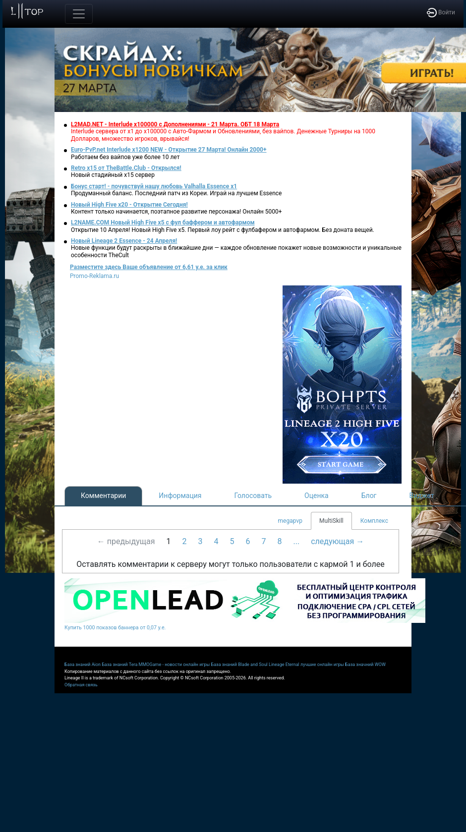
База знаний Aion (82, 664)
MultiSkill (331, 520)
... (296, 541)
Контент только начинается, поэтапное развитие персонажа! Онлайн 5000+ (176, 211)
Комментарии (103, 495)
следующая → (337, 541)
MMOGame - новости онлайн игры (174, 664)
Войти (441, 12)
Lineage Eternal (284, 664)
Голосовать (253, 495)
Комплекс (374, 520)
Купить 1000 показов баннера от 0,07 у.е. (115, 627)
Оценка (316, 495)
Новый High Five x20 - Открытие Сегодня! (129, 204)
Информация (180, 495)
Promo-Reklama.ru (94, 276)
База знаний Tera (119, 664)
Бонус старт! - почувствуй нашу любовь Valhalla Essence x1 (154, 186)
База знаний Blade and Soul (239, 664)
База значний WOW (365, 664)
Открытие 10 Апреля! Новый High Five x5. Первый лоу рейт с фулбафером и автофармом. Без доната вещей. (222, 229)
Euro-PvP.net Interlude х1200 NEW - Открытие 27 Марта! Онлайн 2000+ (169, 149)
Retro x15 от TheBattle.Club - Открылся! (126, 168)
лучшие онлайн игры (322, 664)
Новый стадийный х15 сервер (113, 174)
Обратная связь (81, 684)
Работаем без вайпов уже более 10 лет (125, 157)
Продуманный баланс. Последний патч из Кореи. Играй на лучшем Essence (176, 193)
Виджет (421, 495)
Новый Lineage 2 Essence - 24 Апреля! (124, 240)
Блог (369, 495)
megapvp (290, 520)
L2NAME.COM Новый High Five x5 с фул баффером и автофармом (163, 222)
